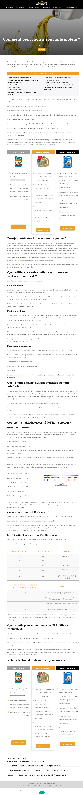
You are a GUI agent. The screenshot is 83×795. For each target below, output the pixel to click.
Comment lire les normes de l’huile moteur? (57, 82)
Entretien (41, 49)
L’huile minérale (13, 84)
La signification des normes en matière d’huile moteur (60, 85)
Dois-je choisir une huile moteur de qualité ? (21, 77)
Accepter (42, 792)
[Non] (81, 791)
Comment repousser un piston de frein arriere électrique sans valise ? (43, 765)
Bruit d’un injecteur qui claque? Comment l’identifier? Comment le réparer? (43, 770)
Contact (58, 786)
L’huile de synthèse (14, 87)
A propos (52, 786)
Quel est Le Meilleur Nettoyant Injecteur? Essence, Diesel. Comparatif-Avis (43, 775)
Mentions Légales (28, 786)
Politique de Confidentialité (41, 786)
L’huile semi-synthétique (15, 89)
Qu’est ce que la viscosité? (52, 80)
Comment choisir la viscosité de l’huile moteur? (58, 77)
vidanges (19, 260)
